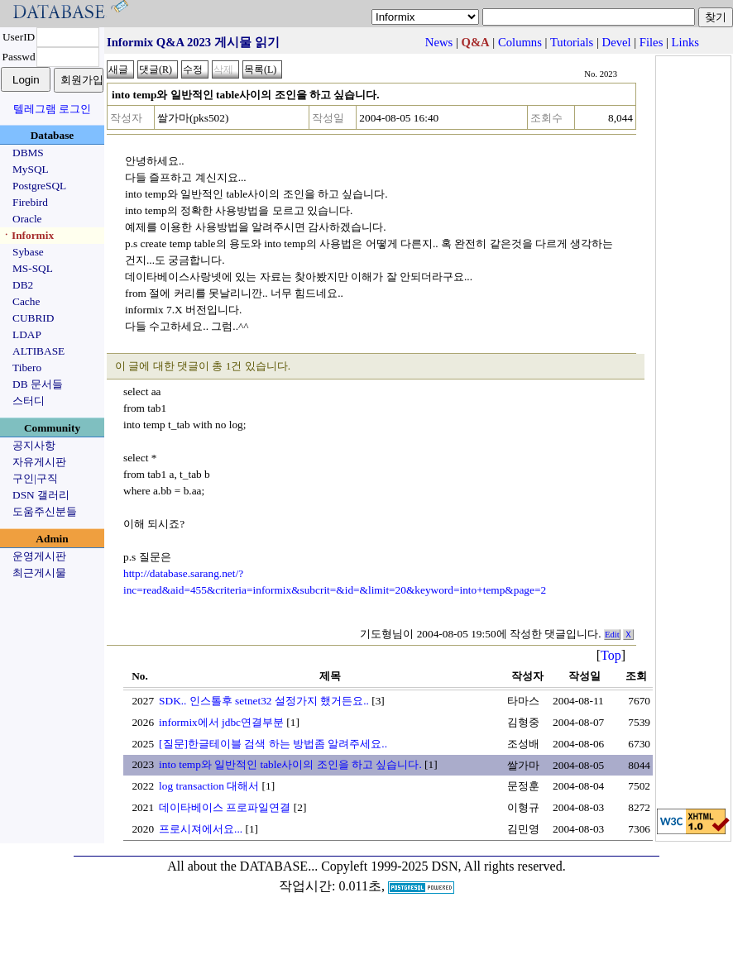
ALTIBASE (38, 351)
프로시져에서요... (200, 829)
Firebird (30, 202)
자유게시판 (39, 462)
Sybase (28, 252)
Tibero (26, 367)
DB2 (22, 285)
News (439, 42)
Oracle (27, 218)
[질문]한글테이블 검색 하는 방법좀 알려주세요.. (273, 743)
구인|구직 (35, 478)
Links (685, 42)
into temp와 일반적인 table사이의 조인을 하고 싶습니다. (290, 764)
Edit (612, 634)
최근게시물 (39, 572)
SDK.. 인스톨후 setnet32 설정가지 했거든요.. (264, 701)
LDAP (26, 334)
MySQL (30, 169)
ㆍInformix (27, 235)
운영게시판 (39, 556)
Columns (520, 42)
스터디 (28, 400)
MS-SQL (32, 268)
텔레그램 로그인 (52, 109)
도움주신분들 (44, 511)
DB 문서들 (37, 384)
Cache (26, 301)
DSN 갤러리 (40, 495)
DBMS (28, 152)
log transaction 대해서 (209, 786)
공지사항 (33, 445)
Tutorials (571, 42)
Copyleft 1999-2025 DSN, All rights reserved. (443, 866)
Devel (616, 42)
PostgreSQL (39, 185)
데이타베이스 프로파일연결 (224, 807)
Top (611, 655)
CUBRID (33, 318)
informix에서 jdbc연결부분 (221, 722)
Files (652, 42)
